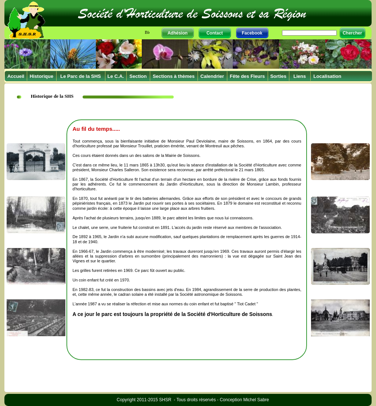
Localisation (327, 76)
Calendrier (212, 76)
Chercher (352, 33)
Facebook (252, 33)
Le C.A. (116, 76)
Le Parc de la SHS (80, 76)
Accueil (15, 76)
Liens (299, 76)
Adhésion (177, 33)
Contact (214, 33)
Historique (41, 76)
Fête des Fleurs (247, 76)
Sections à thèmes (174, 76)
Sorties (278, 76)
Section (138, 76)
